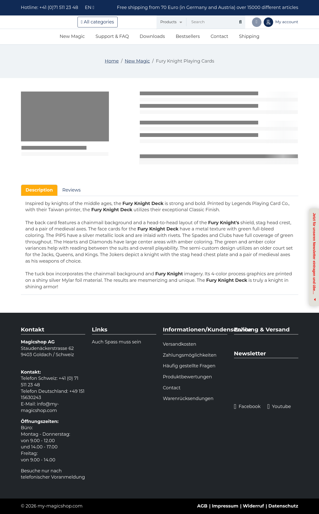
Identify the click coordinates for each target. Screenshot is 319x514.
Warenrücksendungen (188, 398)
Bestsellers (188, 36)
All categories (97, 22)
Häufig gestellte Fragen (189, 366)
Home (112, 61)
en (89, 7)
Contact (219, 36)
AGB (202, 506)
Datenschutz (283, 506)
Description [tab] (39, 190)
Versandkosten (179, 344)
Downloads (152, 36)
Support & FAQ (112, 36)
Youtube (279, 406)
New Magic (72, 36)
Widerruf (253, 506)
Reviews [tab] (71, 190)
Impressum (225, 506)
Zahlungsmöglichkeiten (190, 355)
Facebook (247, 406)
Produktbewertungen (187, 377)
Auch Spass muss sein (116, 342)
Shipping (249, 36)
